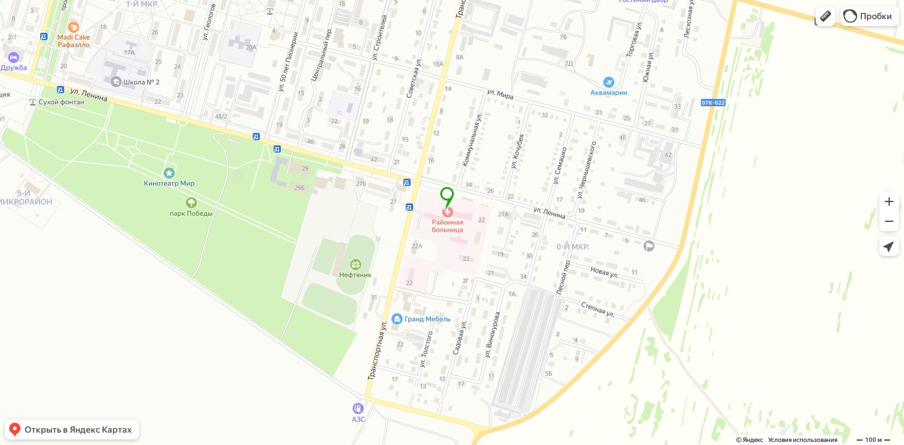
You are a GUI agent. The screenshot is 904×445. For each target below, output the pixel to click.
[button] (825, 16)
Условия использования (802, 439)
